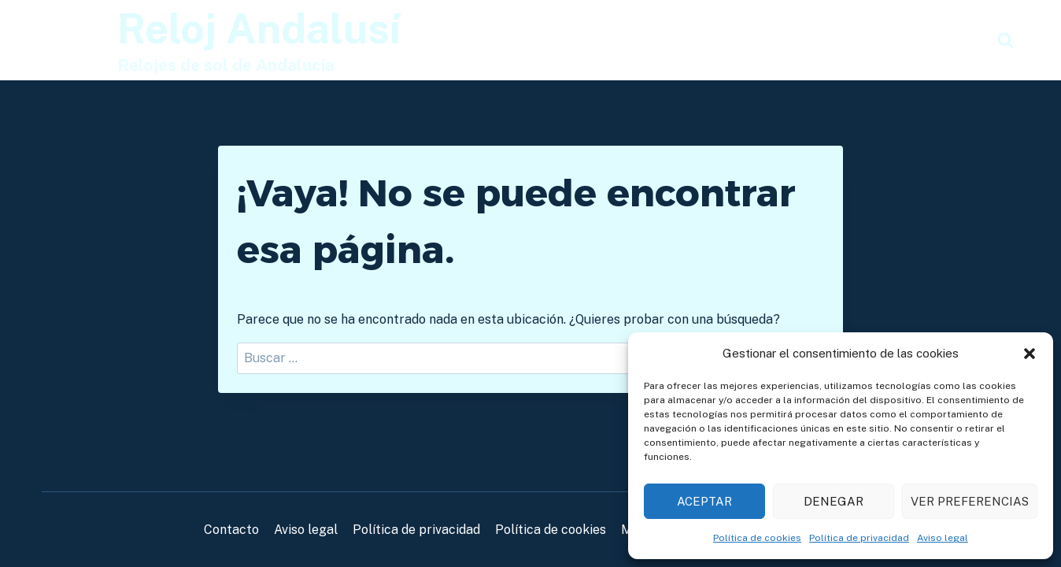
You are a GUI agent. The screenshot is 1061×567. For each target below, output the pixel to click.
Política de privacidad (859, 537)
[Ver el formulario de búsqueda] (1005, 40)
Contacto (231, 529)
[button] (1029, 353)
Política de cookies (757, 537)
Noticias (950, 39)
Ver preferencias (970, 501)
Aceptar (704, 501)
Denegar (833, 501)
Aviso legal (942, 537)
